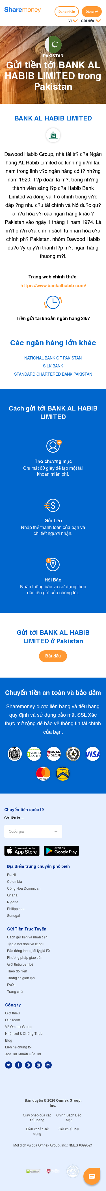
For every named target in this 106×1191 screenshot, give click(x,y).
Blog (8, 1040)
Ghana (12, 895)
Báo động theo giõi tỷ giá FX (28, 951)
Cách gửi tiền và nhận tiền (27, 937)
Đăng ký (92, 12)
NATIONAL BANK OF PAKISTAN (53, 358)
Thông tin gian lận (21, 978)
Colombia (14, 881)
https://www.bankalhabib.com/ (53, 285)
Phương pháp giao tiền (24, 957)
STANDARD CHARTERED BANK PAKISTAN (53, 374)
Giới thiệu (12, 1013)
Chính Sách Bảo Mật (68, 1118)
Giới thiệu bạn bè (20, 964)
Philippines (15, 909)
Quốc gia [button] (16, 831)
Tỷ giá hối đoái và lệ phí (25, 944)
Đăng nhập (67, 12)
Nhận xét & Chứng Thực (23, 1033)
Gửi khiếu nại (69, 1129)
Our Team (12, 1020)
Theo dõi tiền (17, 971)
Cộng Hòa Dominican (23, 888)
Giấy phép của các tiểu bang (37, 1118)
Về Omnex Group (18, 1027)
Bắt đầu (53, 655)
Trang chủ (15, 991)
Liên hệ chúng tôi (18, 1047)
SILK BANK (53, 366)
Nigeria (12, 902)
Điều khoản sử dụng (37, 1132)
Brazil (11, 875)
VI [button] (70, 21)
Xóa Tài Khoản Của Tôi (23, 1054)
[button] (91, 21)
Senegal (13, 915)
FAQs (11, 985)
